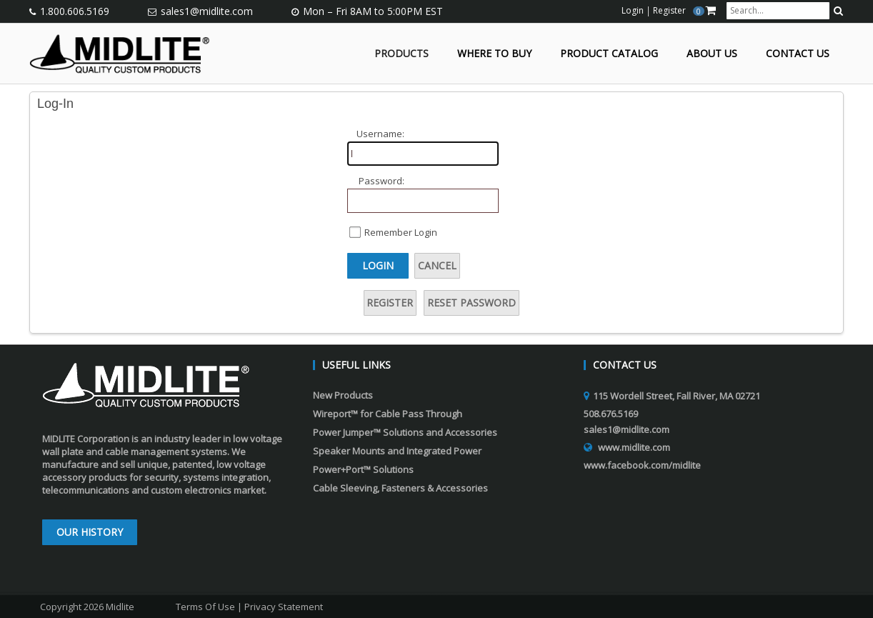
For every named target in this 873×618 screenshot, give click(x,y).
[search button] (838, 10)
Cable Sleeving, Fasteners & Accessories (400, 488)
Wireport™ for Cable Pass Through (387, 413)
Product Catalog (609, 54)
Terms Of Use (205, 606)
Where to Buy (494, 54)
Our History (89, 532)
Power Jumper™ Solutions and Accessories (405, 432)
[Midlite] (119, 52)
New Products (343, 395)
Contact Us (797, 54)
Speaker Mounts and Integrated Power (397, 450)
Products (401, 54)
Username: (380, 133)
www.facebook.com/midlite (642, 465)
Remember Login (400, 232)
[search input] (778, 10)
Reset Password (471, 302)
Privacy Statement (283, 606)
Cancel (437, 265)
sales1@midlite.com (207, 11)
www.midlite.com (634, 447)
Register (389, 302)
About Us (712, 54)
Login (378, 265)
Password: (381, 180)
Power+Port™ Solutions (363, 469)
